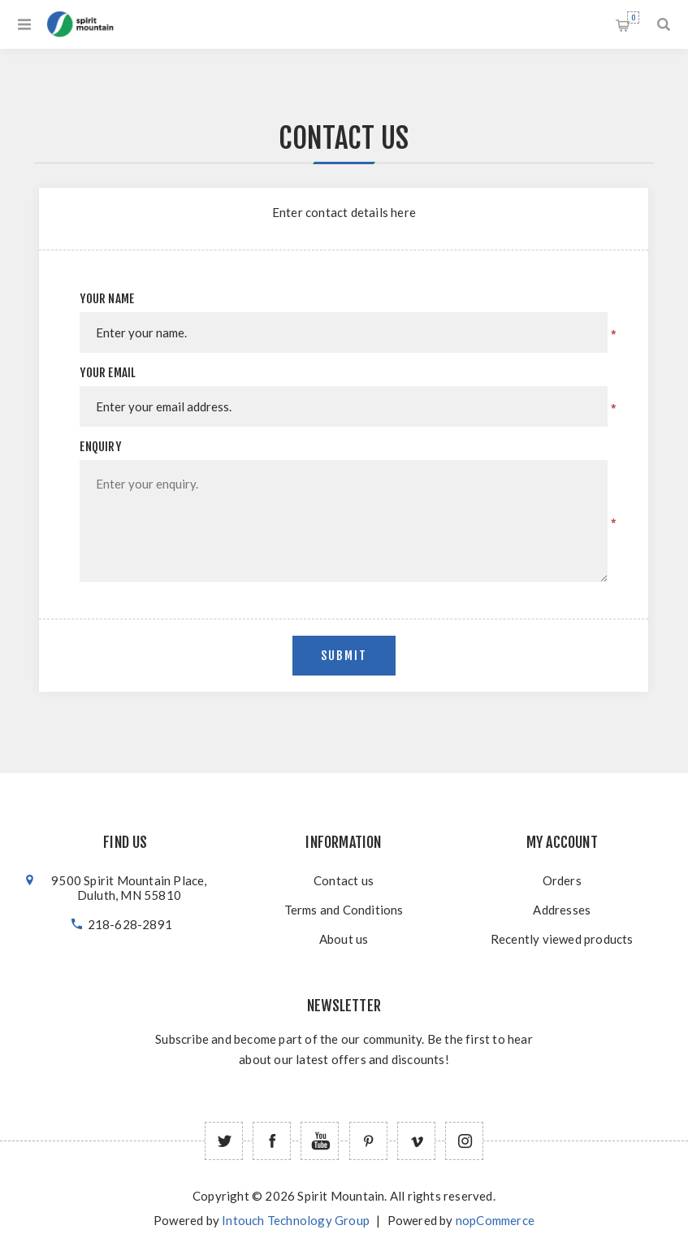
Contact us (344, 880)
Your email (108, 372)
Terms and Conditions (344, 909)
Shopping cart (633, 17)
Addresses (562, 909)
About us (344, 939)
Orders (562, 880)
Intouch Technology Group (296, 1220)
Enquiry (100, 446)
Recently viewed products (562, 939)
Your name (107, 298)
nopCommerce (495, 1220)
